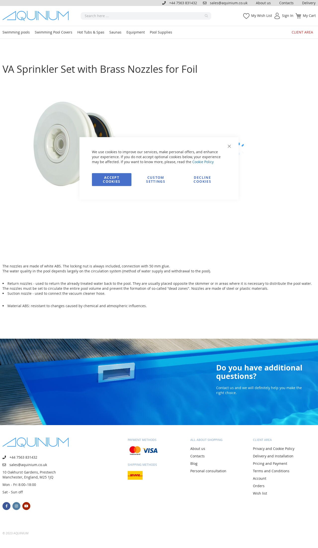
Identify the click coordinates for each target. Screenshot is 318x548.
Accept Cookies (111, 179)
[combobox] (146, 16)
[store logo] (37, 16)
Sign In (287, 15)
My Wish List (261, 15)
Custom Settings (155, 179)
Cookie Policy (203, 161)
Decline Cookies (202, 179)
